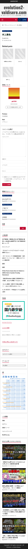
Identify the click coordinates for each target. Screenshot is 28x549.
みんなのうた (6, 199)
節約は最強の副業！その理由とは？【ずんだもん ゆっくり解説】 (13, 487)
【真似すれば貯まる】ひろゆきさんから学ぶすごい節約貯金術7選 (13, 463)
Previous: (14, 115)
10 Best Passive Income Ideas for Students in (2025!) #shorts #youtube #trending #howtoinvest (13, 273)
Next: (14, 121)
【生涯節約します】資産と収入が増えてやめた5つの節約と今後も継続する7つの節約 (13, 512)
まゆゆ (4, 217)
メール (4, 165)
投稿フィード (5, 427)
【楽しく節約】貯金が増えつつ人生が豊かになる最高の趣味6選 (13, 537)
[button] (2, 19)
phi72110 (6, 38)
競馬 (3, 264)
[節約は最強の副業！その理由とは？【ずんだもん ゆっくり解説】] (14, 476)
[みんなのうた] (14, 195)
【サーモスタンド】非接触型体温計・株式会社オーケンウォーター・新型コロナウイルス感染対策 (13, 258)
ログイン (4, 424)
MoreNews (17, 547)
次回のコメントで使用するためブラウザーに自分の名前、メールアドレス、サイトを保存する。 (14, 179)
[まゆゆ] (14, 213)
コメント (5, 137)
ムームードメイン (7, 322)
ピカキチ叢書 (5, 328)
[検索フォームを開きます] (16, 19)
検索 (3, 224)
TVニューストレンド (7, 31)
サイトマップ (5, 247)
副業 (3, 267)
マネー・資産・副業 (8, 458)
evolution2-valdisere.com (14, 9)
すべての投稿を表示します (14, 107)
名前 (4, 159)
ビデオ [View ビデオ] (22, 20)
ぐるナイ (5, 208)
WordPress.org (5, 435)
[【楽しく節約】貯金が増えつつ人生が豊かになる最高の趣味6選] (14, 526)
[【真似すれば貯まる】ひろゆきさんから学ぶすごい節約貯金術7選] (14, 452)
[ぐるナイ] (14, 204)
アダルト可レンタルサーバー (10, 342)
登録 (3, 420)
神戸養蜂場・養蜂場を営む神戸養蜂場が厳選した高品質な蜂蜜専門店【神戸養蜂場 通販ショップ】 (13, 241)
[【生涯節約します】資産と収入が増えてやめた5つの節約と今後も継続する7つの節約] (14, 500)
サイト (4, 171)
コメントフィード (7, 431)
